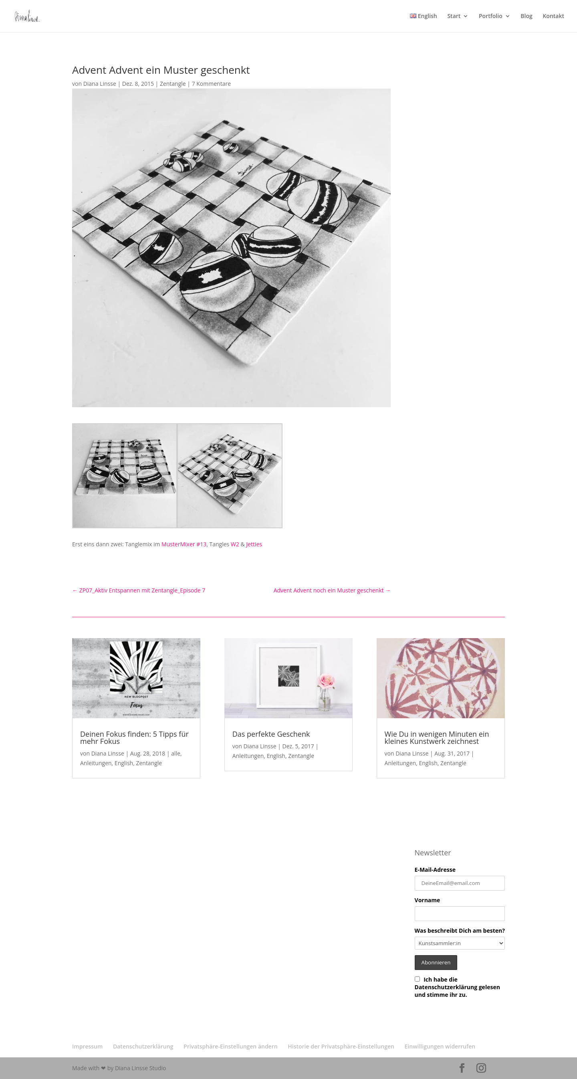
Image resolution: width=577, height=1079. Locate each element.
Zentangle (173, 83)
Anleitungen (96, 763)
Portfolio (490, 16)
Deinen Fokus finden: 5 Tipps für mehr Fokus (134, 737)
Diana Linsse (99, 83)
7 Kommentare (211, 83)
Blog (526, 16)
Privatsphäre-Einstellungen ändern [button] (231, 1046)
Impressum (87, 1046)
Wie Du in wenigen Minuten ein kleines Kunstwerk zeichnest (437, 737)
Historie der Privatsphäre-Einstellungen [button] (341, 1046)
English (124, 763)
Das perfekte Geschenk (271, 734)
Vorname (427, 900)
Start (453, 16)
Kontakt (553, 16)
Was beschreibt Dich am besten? (460, 930)
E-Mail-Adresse (435, 869)
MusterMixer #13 (183, 544)
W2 (236, 544)
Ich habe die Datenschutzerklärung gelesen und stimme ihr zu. (457, 987)
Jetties (254, 544)
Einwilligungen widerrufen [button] (440, 1046)
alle (175, 753)
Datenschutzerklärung (143, 1046)
